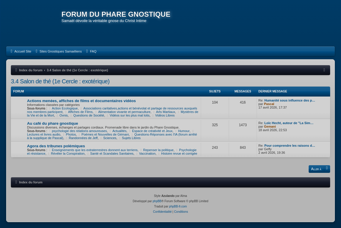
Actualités (118, 131)
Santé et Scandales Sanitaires (109, 153)
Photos (69, 134)
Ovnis (62, 115)
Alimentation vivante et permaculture (122, 112)
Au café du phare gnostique (52, 123)
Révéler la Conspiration (66, 153)
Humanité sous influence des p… (289, 100)
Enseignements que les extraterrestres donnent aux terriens (93, 150)
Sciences (107, 138)
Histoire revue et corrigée (177, 153)
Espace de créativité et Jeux (150, 131)
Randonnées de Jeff (81, 138)
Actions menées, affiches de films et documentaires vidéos (81, 101)
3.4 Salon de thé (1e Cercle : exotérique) (60, 81)
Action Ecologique (63, 108)
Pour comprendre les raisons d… (289, 145)
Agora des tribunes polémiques (56, 146)
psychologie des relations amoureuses (77, 131)
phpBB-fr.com (178, 206)
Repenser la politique (156, 150)
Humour (182, 131)
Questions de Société (87, 115)
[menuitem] (20, 51)
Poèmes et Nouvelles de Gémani (103, 134)
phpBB (157, 201)
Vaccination (145, 153)
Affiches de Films (78, 112)
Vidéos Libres (163, 115)
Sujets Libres (129, 138)
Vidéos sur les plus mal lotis (127, 115)
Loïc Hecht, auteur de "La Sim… (288, 123)
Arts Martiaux (163, 112)
